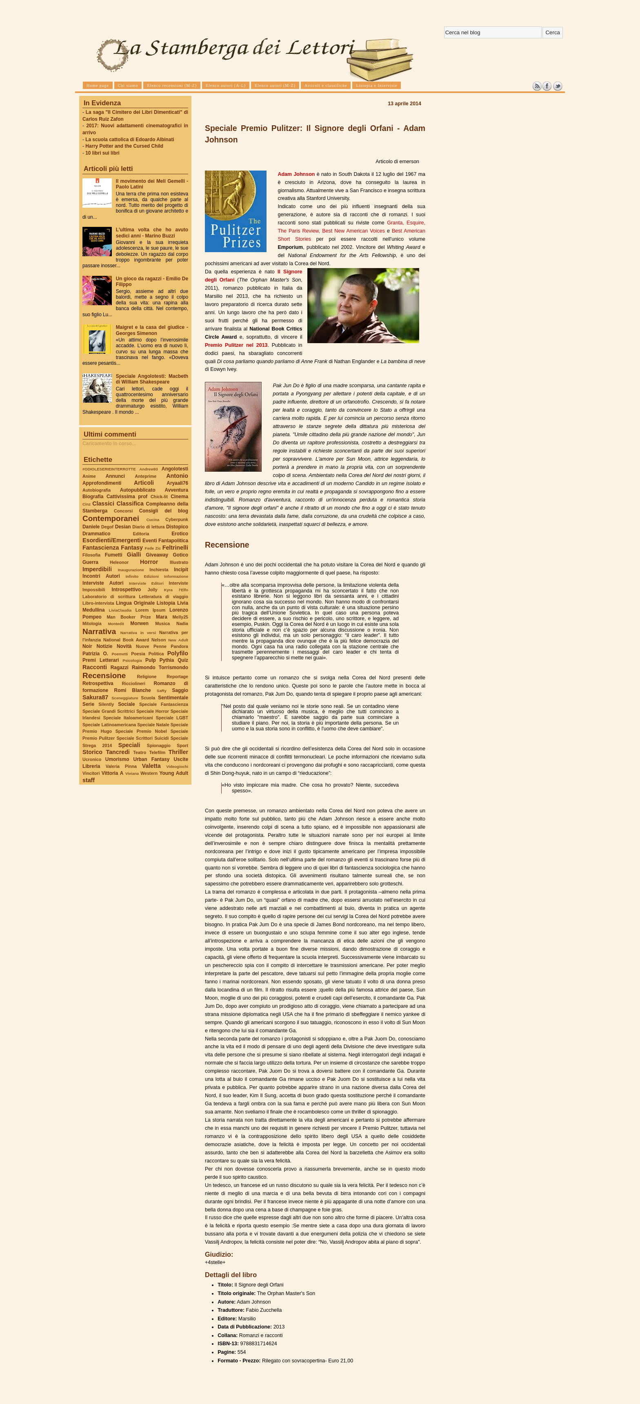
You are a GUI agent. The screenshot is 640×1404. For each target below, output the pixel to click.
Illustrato (179, 562)
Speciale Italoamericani (128, 717)
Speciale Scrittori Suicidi (142, 738)
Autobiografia (96, 490)
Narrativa (99, 631)
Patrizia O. (95, 654)
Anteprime (146, 476)
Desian (123, 527)
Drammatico (96, 534)
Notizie (104, 646)
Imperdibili (97, 569)
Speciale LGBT (172, 717)
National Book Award (126, 639)
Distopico (177, 527)
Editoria (141, 533)
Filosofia (91, 554)
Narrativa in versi (138, 632)
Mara (161, 617)
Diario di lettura (148, 526)
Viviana (132, 773)
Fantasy (132, 547)
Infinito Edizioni (142, 576)
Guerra (90, 562)
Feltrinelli (175, 547)
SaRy (162, 690)
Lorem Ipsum (151, 610)
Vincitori (91, 773)
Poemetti (119, 654)
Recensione (104, 675)
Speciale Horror (152, 711)
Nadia (182, 623)
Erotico (179, 534)
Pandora (179, 646)
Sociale (126, 704)
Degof (107, 526)
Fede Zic (153, 548)
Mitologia (92, 623)
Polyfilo (177, 653)
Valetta (151, 766)
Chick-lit (159, 496)
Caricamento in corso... (109, 443)
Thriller (178, 752)
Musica (162, 623)
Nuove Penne (151, 646)
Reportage (177, 676)
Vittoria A (112, 773)
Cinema (179, 496)
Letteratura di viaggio (163, 596)
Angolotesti (175, 469)
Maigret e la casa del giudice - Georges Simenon (152, 330)
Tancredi (118, 752)
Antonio (177, 475)
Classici (103, 503)
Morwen (139, 623)
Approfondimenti (101, 483)
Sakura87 (95, 697)
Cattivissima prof (127, 496)
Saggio (180, 690)
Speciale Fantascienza (163, 704)
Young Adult (173, 773)
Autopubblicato (138, 490)
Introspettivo (126, 589)
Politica (156, 653)
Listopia (166, 603)
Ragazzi (120, 667)
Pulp (150, 660)
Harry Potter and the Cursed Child (124, 146)
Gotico (180, 555)
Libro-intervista (98, 603)
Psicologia (132, 660)
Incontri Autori (101, 576)
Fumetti (113, 555)
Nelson (158, 639)
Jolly (152, 589)
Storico (92, 752)
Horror (149, 562)
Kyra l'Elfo (176, 590)
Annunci (115, 476)
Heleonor (119, 562)
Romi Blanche (132, 690)
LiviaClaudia (120, 610)
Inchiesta (158, 569)
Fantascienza (100, 547)
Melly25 (180, 616)
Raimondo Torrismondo (160, 667)
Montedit (116, 623)
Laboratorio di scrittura (108, 596)
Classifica (130, 503)
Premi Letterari (100, 660)
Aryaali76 (177, 483)
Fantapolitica (173, 540)
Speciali (129, 745)
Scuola (148, 697)
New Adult (178, 640)
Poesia (138, 653)
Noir (87, 646)
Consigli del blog (163, 511)
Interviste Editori (146, 583)
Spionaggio (159, 745)
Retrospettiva (97, 683)
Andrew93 (149, 469)
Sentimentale (173, 698)
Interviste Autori (103, 583)
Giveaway (157, 555)
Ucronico (91, 759)
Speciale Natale (153, 724)
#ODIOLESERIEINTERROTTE (109, 469)
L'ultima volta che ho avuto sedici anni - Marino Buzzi (152, 232)
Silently (106, 704)
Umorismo (117, 759)
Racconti (94, 667)
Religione (147, 676)
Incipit (181, 569)
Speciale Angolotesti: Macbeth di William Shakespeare (152, 379)
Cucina (153, 519)
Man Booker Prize (129, 616)
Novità (124, 646)
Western (149, 773)
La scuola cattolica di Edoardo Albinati (129, 139)
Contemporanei (110, 518)
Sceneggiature (124, 698)
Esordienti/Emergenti (111, 540)
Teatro (139, 752)
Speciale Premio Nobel (141, 731)
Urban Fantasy (151, 759)
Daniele (91, 527)
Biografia (92, 496)
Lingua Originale (135, 603)
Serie (88, 704)
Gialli (134, 554)
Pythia (167, 660)
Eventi (149, 540)
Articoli (144, 482)
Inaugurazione (131, 570)
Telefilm (157, 752)
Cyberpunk (176, 519)
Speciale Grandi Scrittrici (108, 711)
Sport (182, 745)
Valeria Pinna (121, 766)
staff (88, 780)
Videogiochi (178, 766)
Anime (89, 476)
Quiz (183, 660)
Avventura (176, 490)
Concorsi (123, 510)
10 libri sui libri (102, 153)
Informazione (176, 576)
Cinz (86, 504)
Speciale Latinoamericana (109, 724)
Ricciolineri (133, 683)
